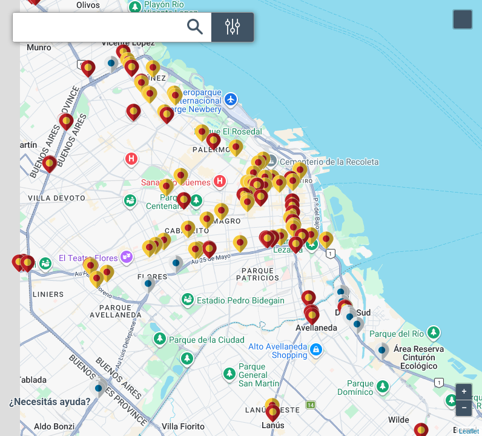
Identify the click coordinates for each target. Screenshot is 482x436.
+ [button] (463, 391)
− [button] (463, 408)
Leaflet (469, 431)
